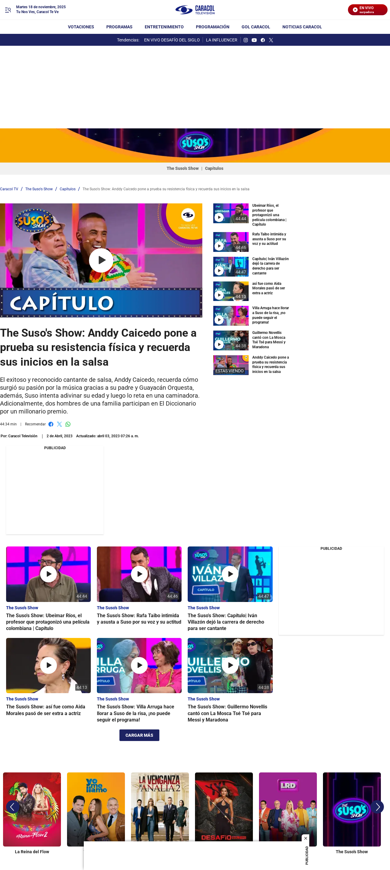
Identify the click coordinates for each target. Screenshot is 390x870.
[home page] (195, 10)
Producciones (41, 757)
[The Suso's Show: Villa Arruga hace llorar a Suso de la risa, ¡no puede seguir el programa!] (139, 665)
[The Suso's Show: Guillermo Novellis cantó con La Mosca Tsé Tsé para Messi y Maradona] (230, 665)
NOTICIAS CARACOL (302, 26)
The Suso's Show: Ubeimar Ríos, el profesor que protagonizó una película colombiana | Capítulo (48, 622)
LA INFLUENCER (221, 40)
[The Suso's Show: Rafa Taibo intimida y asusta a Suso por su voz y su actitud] (139, 574)
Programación (212, 26)
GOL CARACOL (256, 26)
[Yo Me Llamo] (96, 812)
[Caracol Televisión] (22, 436)
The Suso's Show (183, 168)
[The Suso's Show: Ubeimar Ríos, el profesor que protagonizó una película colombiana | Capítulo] (48, 574)
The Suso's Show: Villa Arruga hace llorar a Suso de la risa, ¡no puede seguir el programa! (135, 713)
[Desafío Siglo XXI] (224, 812)
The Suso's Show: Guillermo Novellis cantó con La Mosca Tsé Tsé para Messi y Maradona (227, 713)
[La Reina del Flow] (32, 812)
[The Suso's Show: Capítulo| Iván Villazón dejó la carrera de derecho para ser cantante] (230, 574)
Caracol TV (9, 189)
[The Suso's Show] (352, 812)
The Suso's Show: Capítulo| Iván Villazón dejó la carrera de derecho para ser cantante (226, 622)
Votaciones (81, 26)
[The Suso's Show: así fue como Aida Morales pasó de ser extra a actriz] (48, 665)
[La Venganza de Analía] (160, 812)
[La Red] (288, 812)
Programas (119, 26)
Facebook (51, 424)
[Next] (377, 807)
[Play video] (101, 260)
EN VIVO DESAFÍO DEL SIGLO (172, 40)
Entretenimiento (164, 26)
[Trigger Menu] (7, 10)
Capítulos (214, 168)
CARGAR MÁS (139, 735)
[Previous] (13, 807)
